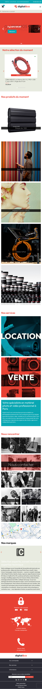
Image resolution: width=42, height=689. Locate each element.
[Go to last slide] (3, 29)
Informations (12, 669)
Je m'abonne (29, 677)
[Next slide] (39, 29)
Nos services (12, 665)
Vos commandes (14, 660)
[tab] (20, 43)
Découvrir (12, 31)
